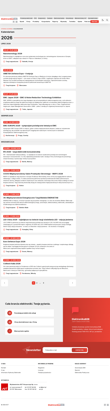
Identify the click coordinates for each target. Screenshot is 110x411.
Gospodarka (45, 21)
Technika (72, 21)
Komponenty (41, 18)
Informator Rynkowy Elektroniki (11, 372)
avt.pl (41, 389)
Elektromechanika (59, 18)
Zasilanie (49, 18)
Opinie (80, 21)
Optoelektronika (92, 18)
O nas (3, 370)
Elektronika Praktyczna (82, 372)
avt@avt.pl (42, 387)
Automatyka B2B (80, 368)
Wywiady (63, 21)
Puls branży (88, 21)
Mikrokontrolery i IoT (80, 18)
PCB (35, 18)
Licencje (40, 370)
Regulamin (41, 368)
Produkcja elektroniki (26, 18)
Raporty (55, 21)
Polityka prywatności (44, 372)
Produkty (36, 21)
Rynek (22, 21)
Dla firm (94, 21)
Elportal (77, 370)
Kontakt (3, 368)
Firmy (28, 21)
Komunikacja (69, 18)
